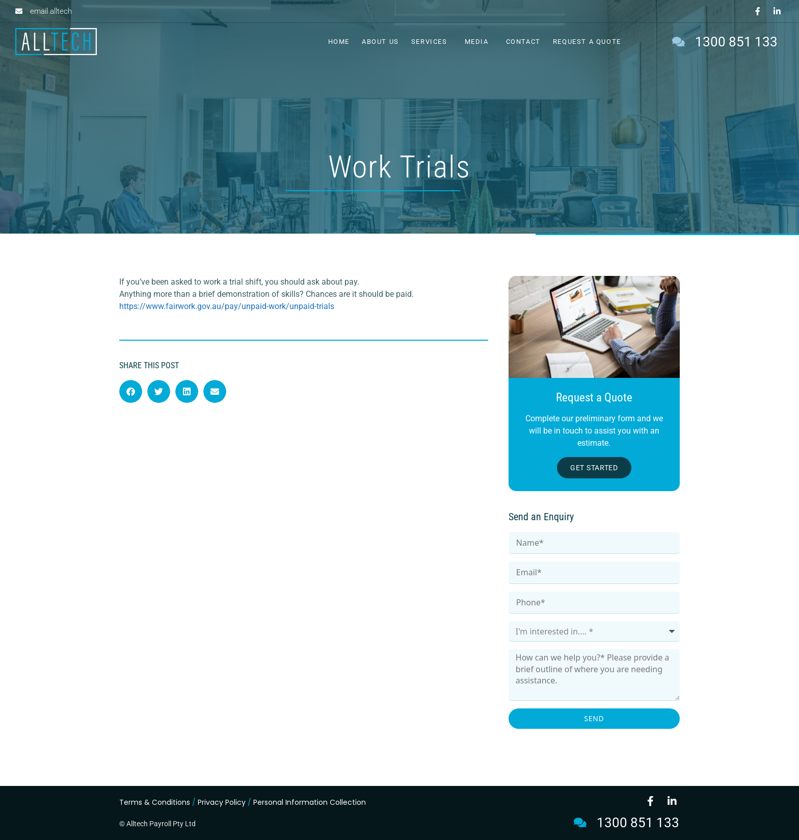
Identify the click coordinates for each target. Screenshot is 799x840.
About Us (380, 41)
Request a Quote (587, 41)
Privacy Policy (222, 802)
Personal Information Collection (309, 802)
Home (339, 41)
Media (479, 42)
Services (431, 42)
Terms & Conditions (154, 802)
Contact (523, 41)
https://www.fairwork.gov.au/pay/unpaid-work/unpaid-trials (226, 306)
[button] (130, 391)
